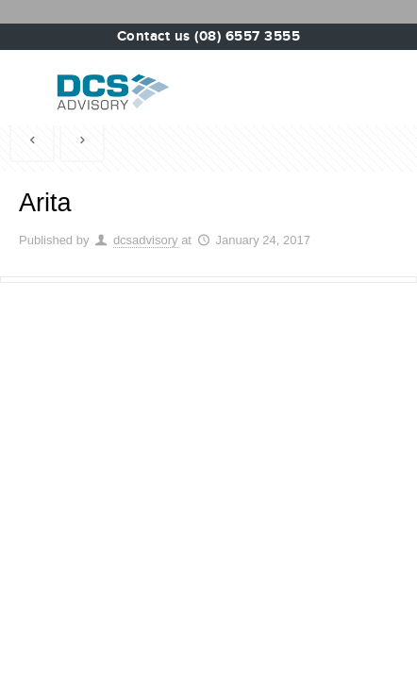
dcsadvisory (145, 240)
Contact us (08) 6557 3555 (209, 36)
